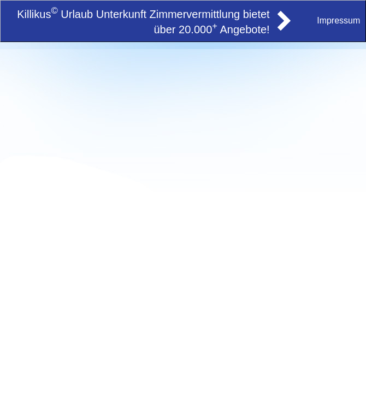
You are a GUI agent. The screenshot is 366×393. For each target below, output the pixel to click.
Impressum (338, 20)
